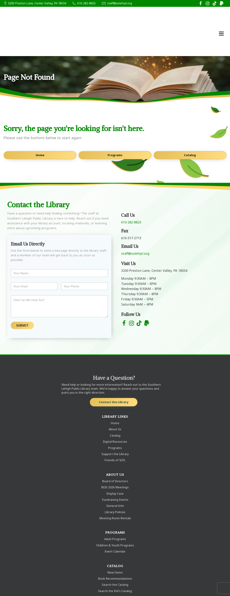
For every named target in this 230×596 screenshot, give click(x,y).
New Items (115, 542)
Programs (115, 125)
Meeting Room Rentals (115, 487)
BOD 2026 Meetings (115, 457)
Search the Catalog (115, 554)
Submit (22, 295)
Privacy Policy (216, 588)
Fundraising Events (115, 469)
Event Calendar (115, 521)
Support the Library (115, 423)
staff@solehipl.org (119, 3)
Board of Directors (115, 450)
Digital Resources (115, 411)
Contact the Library (113, 371)
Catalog (190, 125)
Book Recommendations (115, 548)
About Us (115, 398)
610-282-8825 (86, 3)
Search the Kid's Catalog (115, 560)
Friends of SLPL (115, 429)
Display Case (115, 463)
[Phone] (84, 255)
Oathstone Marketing (54, 590)
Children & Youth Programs (115, 515)
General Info (115, 475)
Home (39, 125)
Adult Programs (115, 508)
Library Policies (115, 481)
